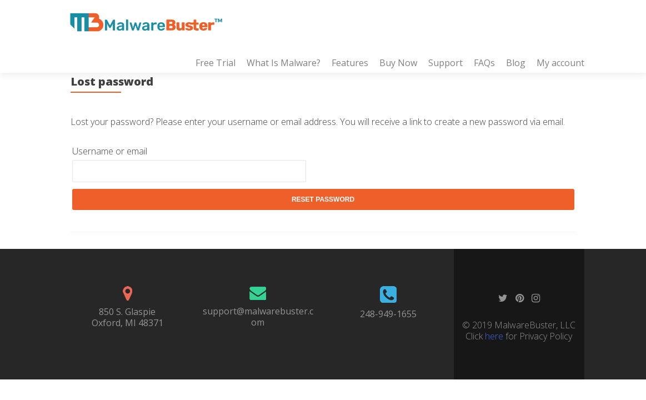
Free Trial (216, 63)
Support (445, 63)
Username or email (109, 151)
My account (560, 63)
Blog (515, 63)
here (494, 336)
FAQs (484, 63)
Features (350, 63)
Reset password (323, 199)
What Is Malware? (284, 63)
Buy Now (398, 63)
